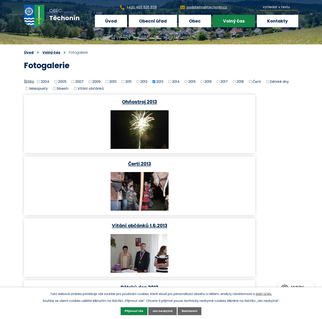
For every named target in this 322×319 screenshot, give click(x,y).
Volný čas (234, 21)
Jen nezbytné (162, 311)
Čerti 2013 (160, 101)
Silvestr (63, 88)
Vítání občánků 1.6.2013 (252, 101)
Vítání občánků (91, 88)
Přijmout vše (132, 311)
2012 (143, 81)
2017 (224, 81)
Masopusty (38, 88)
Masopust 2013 (160, 163)
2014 (176, 81)
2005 (62, 81)
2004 (45, 81)
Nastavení (191, 311)
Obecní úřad (153, 21)
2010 (113, 81)
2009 (96, 81)
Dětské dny (279, 81)
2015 (192, 81)
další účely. (264, 293)
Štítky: (29, 81)
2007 (79, 81)
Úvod (111, 21)
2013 (159, 81)
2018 (240, 81)
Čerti (257, 81)
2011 (128, 81)
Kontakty (277, 21)
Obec (195, 21)
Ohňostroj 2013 (68, 101)
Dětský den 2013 (68, 163)
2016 (208, 81)
